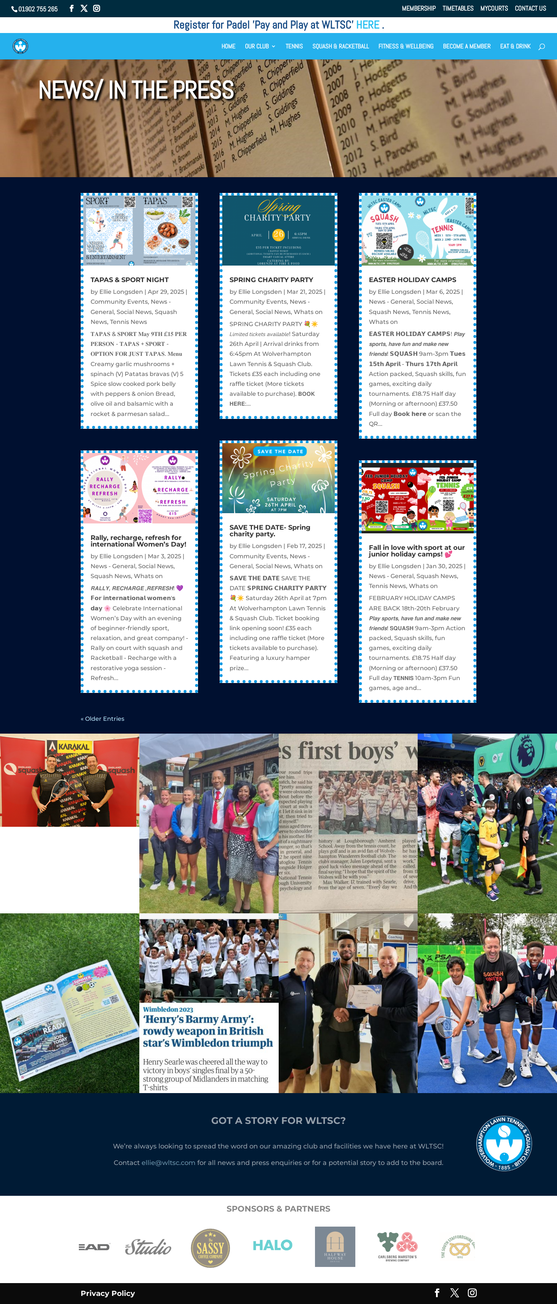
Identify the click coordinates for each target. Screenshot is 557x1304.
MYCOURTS (494, 8)
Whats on (148, 576)
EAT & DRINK (515, 47)
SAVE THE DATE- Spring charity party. (270, 530)
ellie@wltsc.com (168, 1163)
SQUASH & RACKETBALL (340, 47)
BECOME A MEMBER (467, 47)
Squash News (111, 576)
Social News (134, 311)
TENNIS (294, 47)
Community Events (119, 301)
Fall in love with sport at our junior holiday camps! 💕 (417, 551)
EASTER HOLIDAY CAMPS (412, 280)
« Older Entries (102, 718)
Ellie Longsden (121, 291)
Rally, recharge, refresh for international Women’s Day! (138, 541)
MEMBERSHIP (419, 8)
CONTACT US (530, 8)
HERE (369, 25)
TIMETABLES (458, 8)
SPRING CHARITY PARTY (271, 280)
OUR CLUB (257, 47)
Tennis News (128, 321)
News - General (113, 566)
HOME (228, 47)
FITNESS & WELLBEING (405, 47)
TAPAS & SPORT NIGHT (130, 280)
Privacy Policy (108, 1293)
